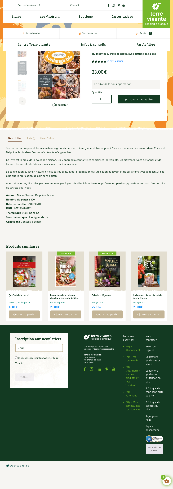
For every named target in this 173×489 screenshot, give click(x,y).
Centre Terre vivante (34, 45)
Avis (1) (31, 138)
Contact (74, 5)
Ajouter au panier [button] (24, 314)
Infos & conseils (93, 45)
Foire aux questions (129, 338)
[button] (22, 101)
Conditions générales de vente (153, 360)
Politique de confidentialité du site (154, 392)
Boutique (86, 17)
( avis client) (115, 61)
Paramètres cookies (154, 449)
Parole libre (145, 45)
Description (15, 138)
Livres (16, 17)
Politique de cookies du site (153, 406)
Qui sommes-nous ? (29, 5)
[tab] (15, 138)
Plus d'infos (47, 138)
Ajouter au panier (141, 99)
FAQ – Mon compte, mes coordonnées (133, 406)
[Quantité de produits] (102, 99)
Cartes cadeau (122, 17)
